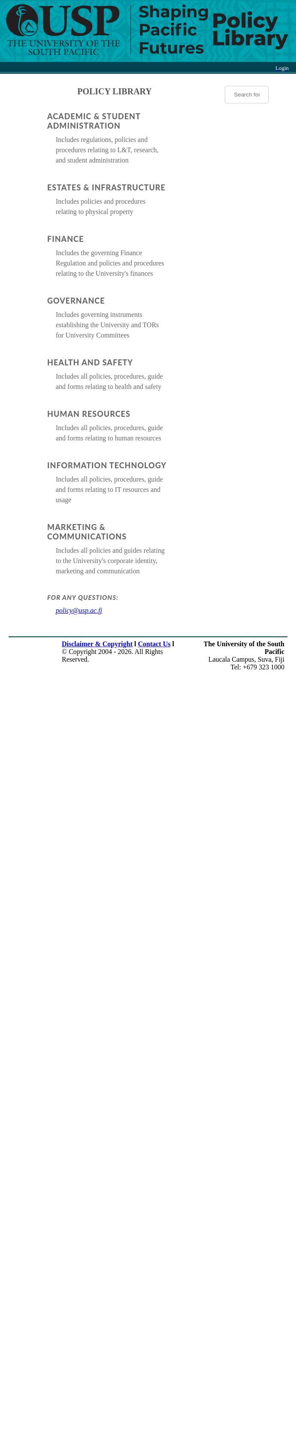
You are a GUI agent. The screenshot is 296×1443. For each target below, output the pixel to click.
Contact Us (154, 644)
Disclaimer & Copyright (97, 644)
